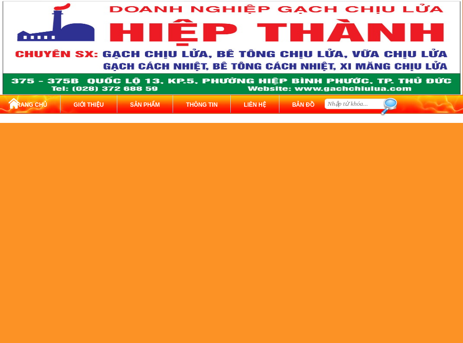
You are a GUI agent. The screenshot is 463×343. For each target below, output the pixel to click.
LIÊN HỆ (255, 104)
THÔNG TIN (201, 104)
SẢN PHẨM (145, 104)
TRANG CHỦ (30, 104)
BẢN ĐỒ (303, 104)
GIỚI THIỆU (88, 104)
